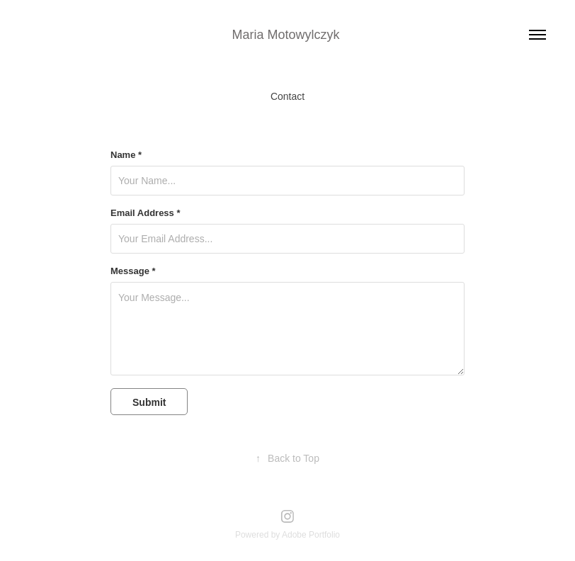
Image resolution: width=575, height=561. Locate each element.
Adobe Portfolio (311, 535)
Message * (133, 271)
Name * (126, 155)
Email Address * (145, 213)
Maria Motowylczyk (287, 35)
